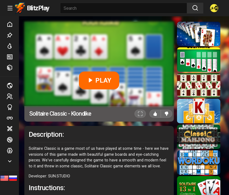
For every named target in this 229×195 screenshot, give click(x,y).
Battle (12, 129)
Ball (12, 140)
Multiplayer (12, 85)
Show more (12, 161)
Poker (12, 118)
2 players (12, 96)
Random (12, 68)
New (12, 57)
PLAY (99, 80)
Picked (12, 35)
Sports (12, 107)
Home (12, 24)
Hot (12, 46)
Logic (12, 150)
